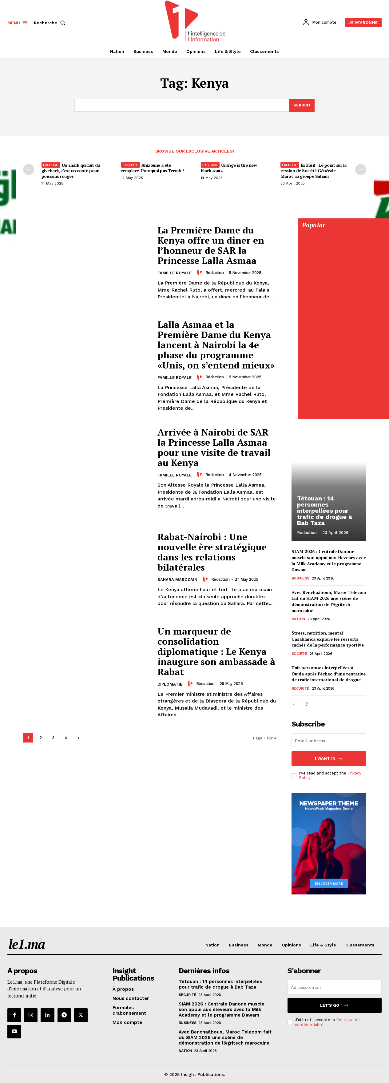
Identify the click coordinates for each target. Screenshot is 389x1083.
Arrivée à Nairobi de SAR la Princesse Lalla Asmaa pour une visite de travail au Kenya (214, 447)
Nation (298, 619)
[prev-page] (28, 169)
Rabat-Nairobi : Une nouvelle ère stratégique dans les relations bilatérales (212, 552)
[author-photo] (200, 272)
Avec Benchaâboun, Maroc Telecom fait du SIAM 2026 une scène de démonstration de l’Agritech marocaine (329, 601)
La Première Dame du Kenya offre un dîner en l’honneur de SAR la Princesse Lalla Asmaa (210, 245)
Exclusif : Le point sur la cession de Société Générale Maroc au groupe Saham (313, 170)
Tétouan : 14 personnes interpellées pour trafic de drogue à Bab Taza (324, 511)
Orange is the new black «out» (229, 167)
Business (300, 578)
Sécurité (300, 688)
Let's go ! (334, 1005)
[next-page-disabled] (360, 169)
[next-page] (78, 738)
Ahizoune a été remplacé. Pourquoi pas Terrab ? (153, 167)
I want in (329, 759)
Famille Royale (174, 273)
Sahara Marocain (177, 579)
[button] (51, 22)
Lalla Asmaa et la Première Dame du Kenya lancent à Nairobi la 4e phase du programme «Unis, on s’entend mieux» (216, 344)
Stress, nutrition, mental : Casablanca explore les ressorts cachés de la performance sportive (328, 639)
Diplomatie (169, 684)
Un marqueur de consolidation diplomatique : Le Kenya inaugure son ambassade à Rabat (216, 651)
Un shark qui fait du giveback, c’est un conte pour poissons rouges (71, 170)
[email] (329, 740)
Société (299, 653)
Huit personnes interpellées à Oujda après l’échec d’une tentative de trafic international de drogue (329, 674)
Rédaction (214, 272)
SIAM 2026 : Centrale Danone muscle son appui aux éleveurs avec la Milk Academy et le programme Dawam (329, 560)
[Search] (302, 105)
